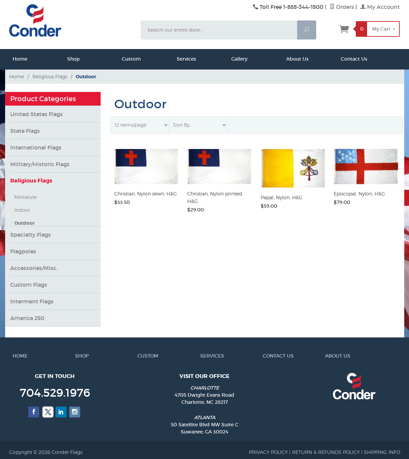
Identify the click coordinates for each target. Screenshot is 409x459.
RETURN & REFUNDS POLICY (326, 452)
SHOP (78, 356)
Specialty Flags (30, 234)
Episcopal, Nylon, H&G (359, 193)
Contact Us (343, 59)
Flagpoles (23, 251)
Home (15, 59)
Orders (342, 6)
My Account (380, 6)
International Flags (35, 147)
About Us (288, 59)
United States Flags (36, 114)
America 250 (27, 318)
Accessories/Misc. (33, 268)
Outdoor (24, 223)
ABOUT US (328, 356)
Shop (69, 59)
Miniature (25, 197)
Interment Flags (32, 301)
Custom (124, 59)
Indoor (22, 210)
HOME (15, 356)
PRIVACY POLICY (268, 452)
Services (179, 59)
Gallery (233, 59)
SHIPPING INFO (382, 452)
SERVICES (203, 356)
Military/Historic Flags (40, 164)
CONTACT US (265, 356)
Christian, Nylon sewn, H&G (145, 193)
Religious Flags (31, 180)
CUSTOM (140, 356)
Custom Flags (28, 284)
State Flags (25, 130)
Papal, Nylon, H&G (282, 197)
